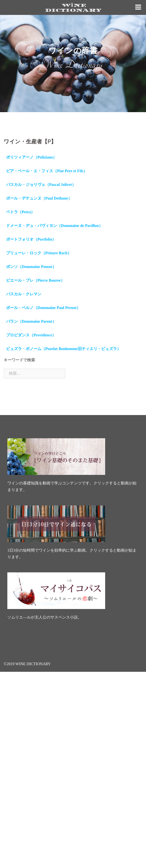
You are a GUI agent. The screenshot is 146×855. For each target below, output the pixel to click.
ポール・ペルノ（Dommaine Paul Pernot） (43, 308)
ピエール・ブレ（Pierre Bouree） (35, 280)
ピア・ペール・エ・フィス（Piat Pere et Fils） (46, 171)
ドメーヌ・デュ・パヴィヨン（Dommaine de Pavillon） (54, 226)
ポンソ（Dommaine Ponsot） (31, 267)
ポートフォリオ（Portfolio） (31, 239)
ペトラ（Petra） (20, 212)
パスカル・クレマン (23, 294)
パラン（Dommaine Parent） (31, 321)
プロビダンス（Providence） (31, 335)
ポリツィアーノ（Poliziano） (31, 157)
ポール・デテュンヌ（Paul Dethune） (39, 198)
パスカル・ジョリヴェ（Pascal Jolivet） (41, 184)
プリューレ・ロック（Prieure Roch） (38, 253)
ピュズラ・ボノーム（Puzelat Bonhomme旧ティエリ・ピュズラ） (63, 349)
